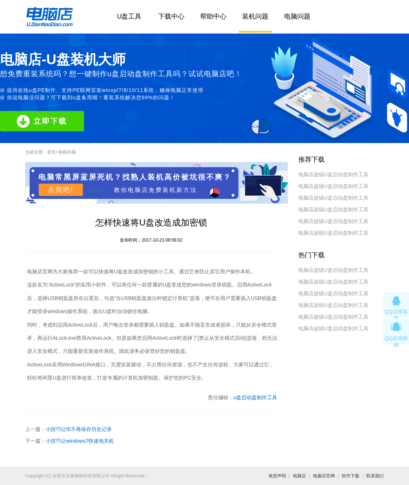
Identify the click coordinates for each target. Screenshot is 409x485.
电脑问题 (297, 16)
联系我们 (375, 475)
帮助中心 (213, 16)
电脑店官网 (324, 475)
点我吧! (61, 189)
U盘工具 (129, 16)
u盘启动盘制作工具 (255, 397)
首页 (51, 152)
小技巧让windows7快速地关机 (80, 441)
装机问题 (255, 16)
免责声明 (277, 475)
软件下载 (350, 475)
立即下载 (42, 121)
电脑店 (299, 475)
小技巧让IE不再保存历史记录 (79, 429)
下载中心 (171, 16)
